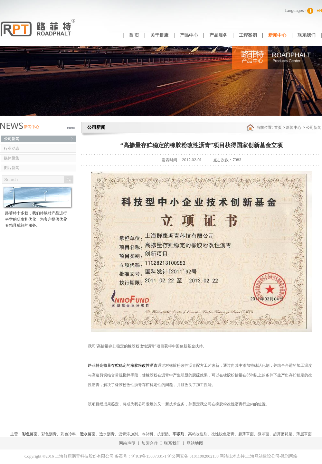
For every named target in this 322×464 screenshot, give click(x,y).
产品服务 (218, 35)
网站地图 (194, 443)
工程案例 (248, 35)
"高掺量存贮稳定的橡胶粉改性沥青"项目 (130, 346)
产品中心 (189, 35)
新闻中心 (277, 35)
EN (319, 10)
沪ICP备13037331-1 (148, 456)
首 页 (134, 35)
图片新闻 (11, 168)
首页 (278, 127)
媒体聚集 (11, 158)
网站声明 (127, 443)
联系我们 (307, 35)
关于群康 (159, 35)
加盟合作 (149, 443)
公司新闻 (11, 139)
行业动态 (11, 148)
